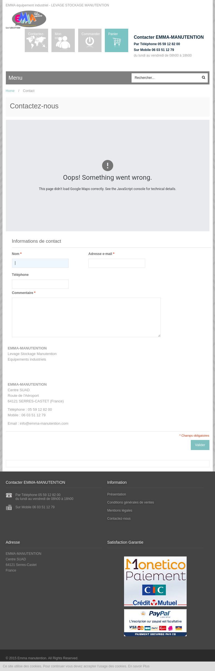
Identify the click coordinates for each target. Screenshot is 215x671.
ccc (32, 78)
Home (10, 91)
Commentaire (22, 293)
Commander (90, 34)
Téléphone (20, 275)
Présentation (116, 494)
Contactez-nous (36, 36)
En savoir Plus (139, 666)
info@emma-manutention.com (44, 423)
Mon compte (60, 36)
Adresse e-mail (100, 254)
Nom (15, 254)
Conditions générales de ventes (130, 502)
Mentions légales (119, 510)
